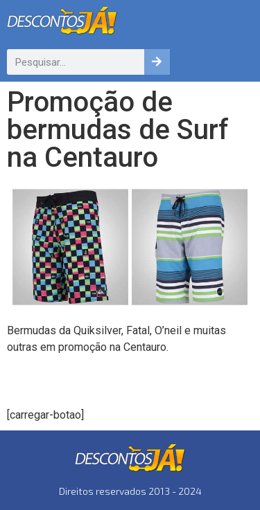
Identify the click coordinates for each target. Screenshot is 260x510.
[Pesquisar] (157, 62)
